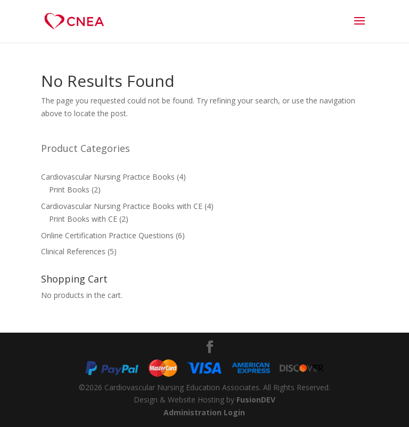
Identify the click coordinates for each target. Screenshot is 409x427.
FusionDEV (255, 399)
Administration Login (204, 412)
